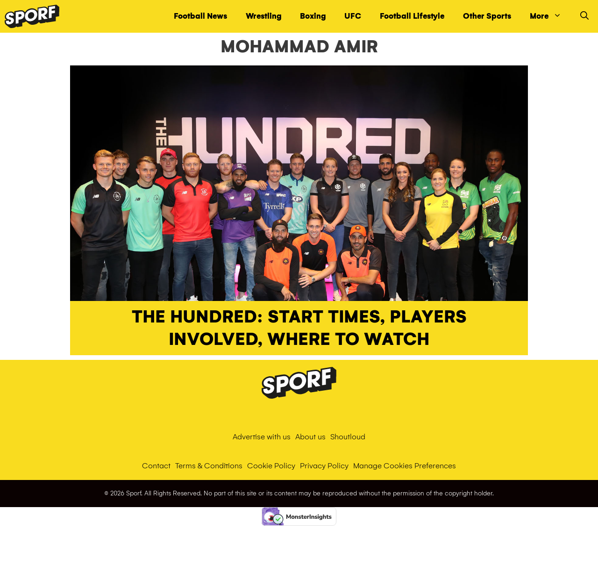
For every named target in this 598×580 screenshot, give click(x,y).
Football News (200, 16)
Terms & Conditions (208, 465)
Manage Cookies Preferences (404, 465)
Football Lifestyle (412, 16)
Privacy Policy (324, 465)
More (550, 16)
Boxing (313, 16)
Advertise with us (262, 436)
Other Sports (487, 16)
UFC (352, 16)
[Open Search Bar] (584, 16)
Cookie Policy (271, 465)
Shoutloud (347, 436)
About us (310, 436)
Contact (156, 465)
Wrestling (263, 16)
